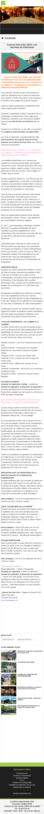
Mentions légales (22, 778)
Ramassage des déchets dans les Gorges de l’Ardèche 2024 (28, 706)
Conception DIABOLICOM (22, 804)
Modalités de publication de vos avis (22, 785)
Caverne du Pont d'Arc (24, 639)
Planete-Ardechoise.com (22, 793)
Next (40, 15)
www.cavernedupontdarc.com (9, 600)
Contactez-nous (22, 773)
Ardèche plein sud (8, 639)
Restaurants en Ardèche (22, 787)
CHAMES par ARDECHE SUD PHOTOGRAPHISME (27, 675)
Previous (3, 15)
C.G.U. (22, 780)
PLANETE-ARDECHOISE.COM (22, 802)
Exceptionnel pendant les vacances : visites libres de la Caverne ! (29, 688)
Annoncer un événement (22, 776)
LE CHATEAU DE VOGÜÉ (25, 662)
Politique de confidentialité (22, 782)
